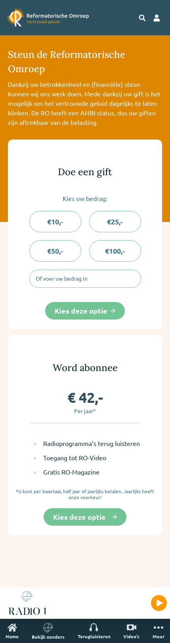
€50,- (55, 250)
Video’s (131, 631)
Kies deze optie (85, 310)
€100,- (115, 250)
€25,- (115, 221)
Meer (158, 631)
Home (12, 631)
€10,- (55, 221)
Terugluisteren (94, 631)
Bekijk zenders (48, 631)
